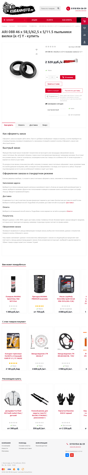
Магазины (5, 451)
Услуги (50, 20)
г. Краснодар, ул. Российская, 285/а (13, 463)
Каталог (10, 20)
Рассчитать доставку (72, 90)
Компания (6, 443)
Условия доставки (25, 448)
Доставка (69, 202)
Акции (34, 20)
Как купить (67, 20)
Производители (41, 445)
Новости (5, 448)
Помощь (22, 443)
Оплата (69, 211)
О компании (6, 445)
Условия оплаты (24, 445)
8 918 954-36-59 (78, 8)
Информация (41, 443)
